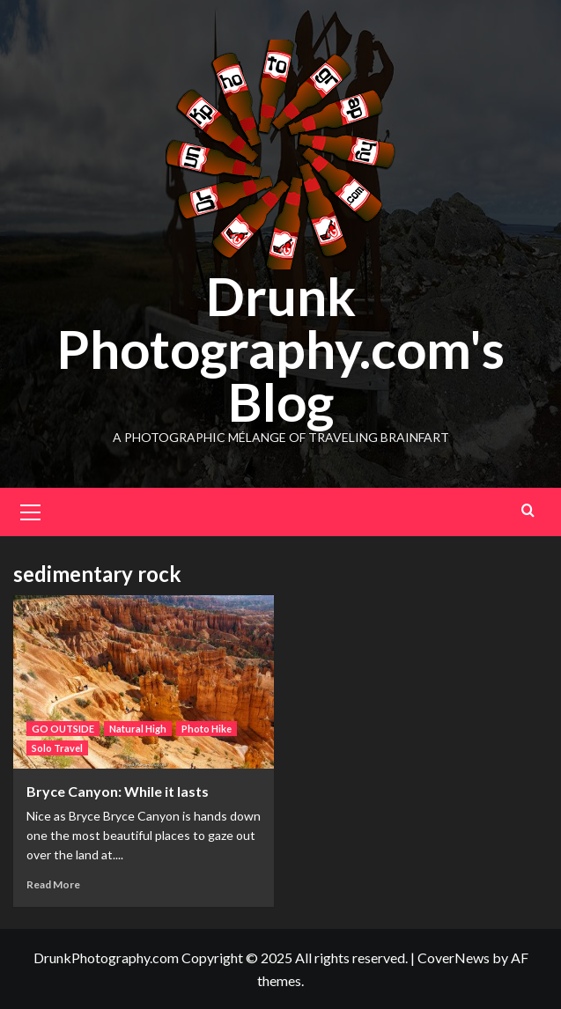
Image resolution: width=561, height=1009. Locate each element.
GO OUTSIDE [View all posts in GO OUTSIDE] (63, 728)
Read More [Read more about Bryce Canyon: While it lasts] (53, 884)
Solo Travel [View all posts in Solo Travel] (57, 748)
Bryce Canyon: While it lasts (117, 791)
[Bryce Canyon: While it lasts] (143, 682)
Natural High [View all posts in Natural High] (137, 728)
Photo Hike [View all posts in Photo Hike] (206, 728)
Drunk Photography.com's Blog (280, 348)
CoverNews (453, 957)
